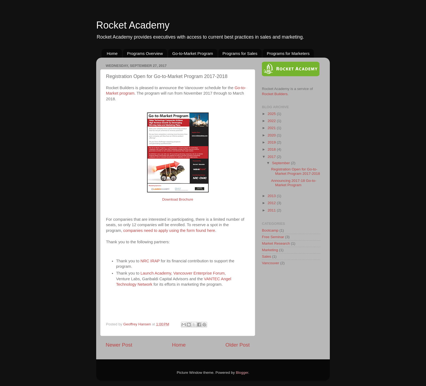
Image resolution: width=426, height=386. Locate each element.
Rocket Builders (275, 94)
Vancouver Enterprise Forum (199, 273)
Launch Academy (155, 273)
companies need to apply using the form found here (169, 230)
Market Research (276, 243)
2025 (272, 114)
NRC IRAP (150, 261)
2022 (272, 121)
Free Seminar (273, 237)
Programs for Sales (240, 53)
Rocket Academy (133, 25)
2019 (272, 142)
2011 (272, 210)
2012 (272, 203)
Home (112, 53)
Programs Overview (145, 53)
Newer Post (119, 345)
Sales (266, 256)
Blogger (242, 373)
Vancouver (270, 263)
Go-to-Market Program (192, 53)
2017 (272, 157)
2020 (272, 135)
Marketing (270, 250)
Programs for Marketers (288, 53)
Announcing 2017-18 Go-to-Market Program (294, 183)
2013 (272, 196)
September (281, 163)
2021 (272, 128)
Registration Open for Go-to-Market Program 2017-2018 (295, 171)
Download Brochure (177, 199)
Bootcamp (270, 230)
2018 (272, 149)
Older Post (237, 345)
